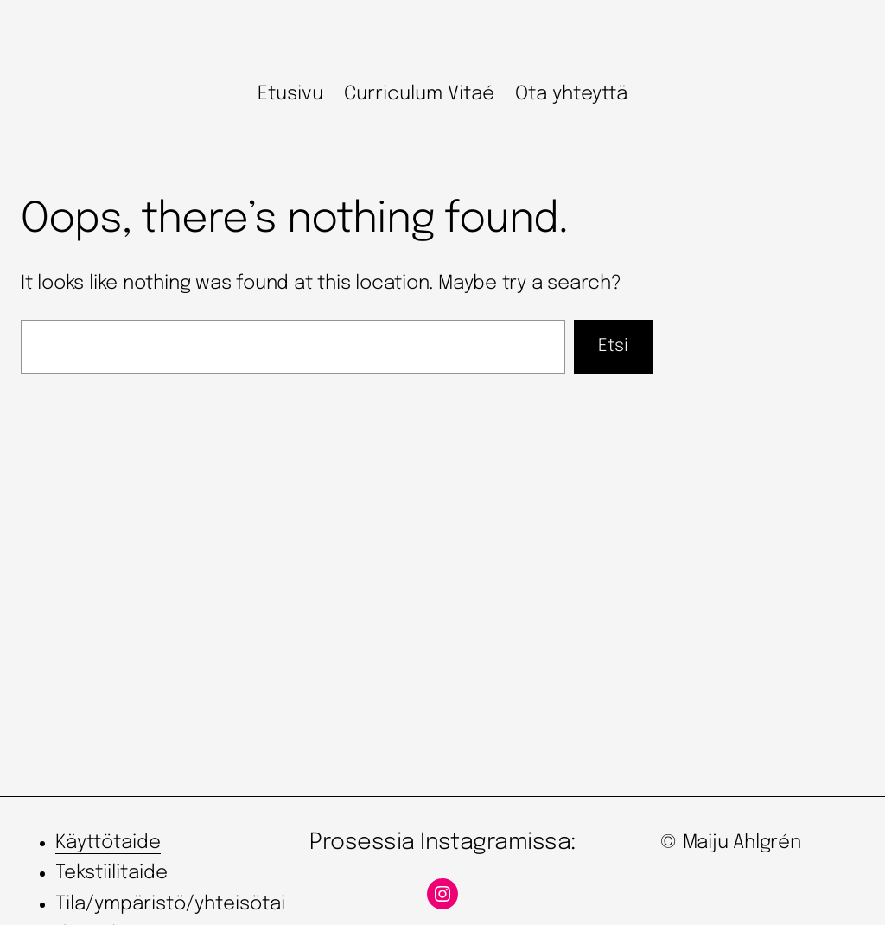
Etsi (613, 346)
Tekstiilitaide (111, 873)
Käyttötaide (108, 842)
